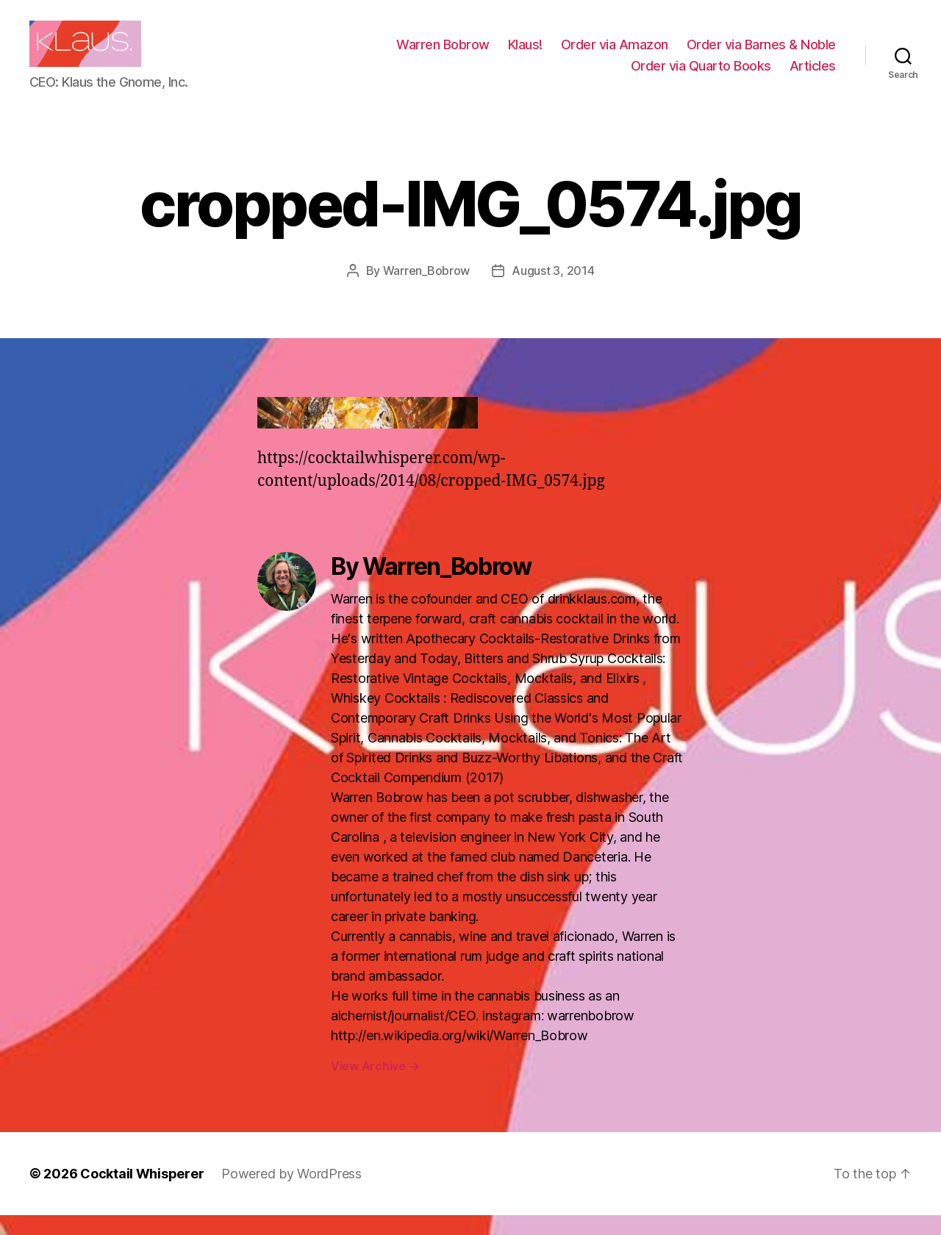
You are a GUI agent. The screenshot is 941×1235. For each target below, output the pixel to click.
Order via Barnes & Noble (761, 54)
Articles (813, 75)
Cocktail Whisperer (142, 1193)
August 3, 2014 (553, 290)
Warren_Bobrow (426, 290)
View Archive (375, 1085)
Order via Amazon (614, 54)
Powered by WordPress (291, 1193)
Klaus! (525, 54)
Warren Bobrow (443, 54)
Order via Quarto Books (701, 75)
